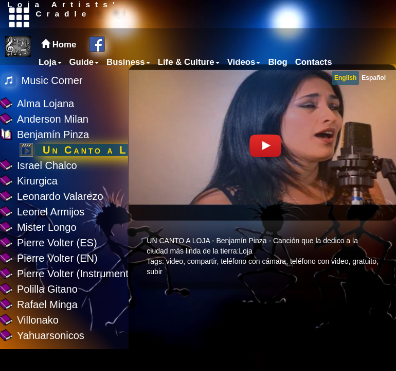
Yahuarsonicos (50, 335)
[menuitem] (48, 62)
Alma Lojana (45, 103)
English (345, 77)
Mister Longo (47, 227)
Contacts (313, 62)
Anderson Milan (52, 119)
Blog (277, 62)
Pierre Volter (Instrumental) (78, 273)
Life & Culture (189, 62)
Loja (50, 62)
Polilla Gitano (47, 289)
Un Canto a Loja (96, 150)
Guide (84, 62)
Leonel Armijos (50, 211)
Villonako (38, 320)
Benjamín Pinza (53, 134)
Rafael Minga (47, 304)
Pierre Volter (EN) (57, 258)
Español (374, 77)
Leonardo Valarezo (60, 196)
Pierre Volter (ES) (57, 242)
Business (128, 62)
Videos (244, 62)
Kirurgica (37, 181)
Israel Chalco (47, 165)
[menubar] (184, 62)
